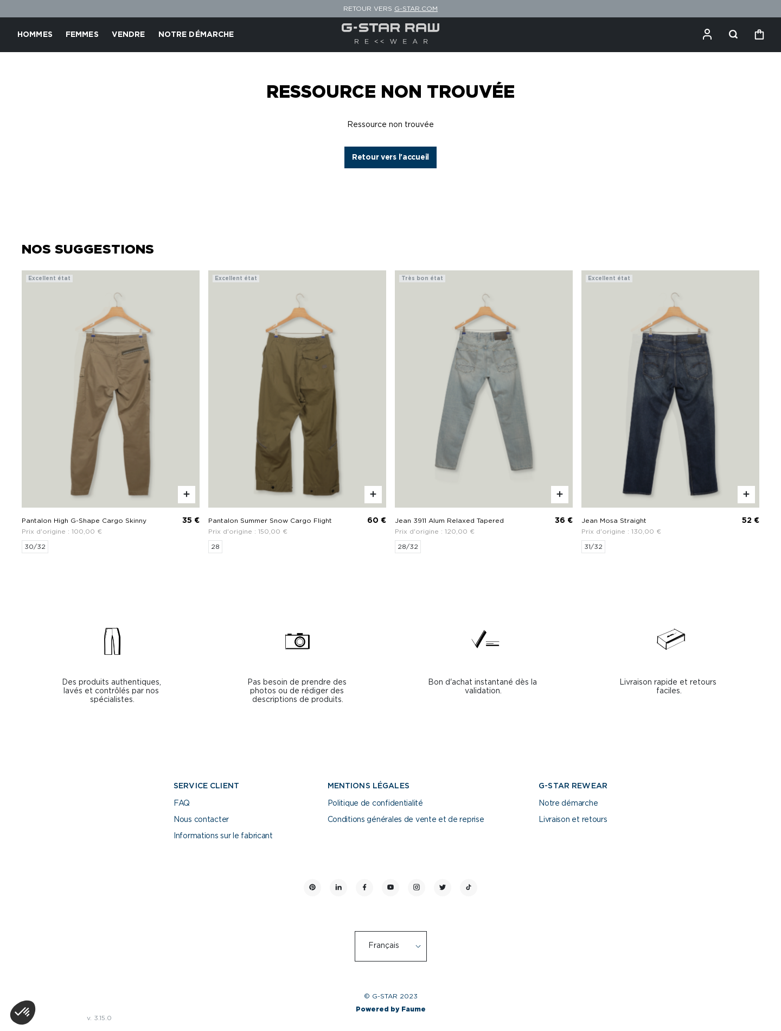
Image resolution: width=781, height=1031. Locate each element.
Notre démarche (568, 803)
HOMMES (35, 35)
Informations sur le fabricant (223, 836)
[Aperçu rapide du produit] (186, 494)
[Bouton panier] (759, 34)
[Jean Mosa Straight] (670, 411)
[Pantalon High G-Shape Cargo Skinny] (111, 411)
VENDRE (128, 35)
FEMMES (82, 35)
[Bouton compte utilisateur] (707, 34)
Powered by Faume (391, 1009)
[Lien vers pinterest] (312, 887)
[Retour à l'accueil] (391, 34)
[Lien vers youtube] (390, 887)
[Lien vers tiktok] (468, 887)
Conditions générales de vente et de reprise (406, 820)
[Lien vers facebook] (364, 887)
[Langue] (396, 946)
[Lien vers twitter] (442, 887)
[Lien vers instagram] (416, 887)
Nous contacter (201, 820)
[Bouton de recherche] (733, 34)
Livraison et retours (573, 820)
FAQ (182, 803)
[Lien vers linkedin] (338, 887)
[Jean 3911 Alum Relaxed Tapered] (484, 411)
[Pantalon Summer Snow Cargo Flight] (297, 411)
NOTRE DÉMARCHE (196, 35)
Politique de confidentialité (375, 803)
